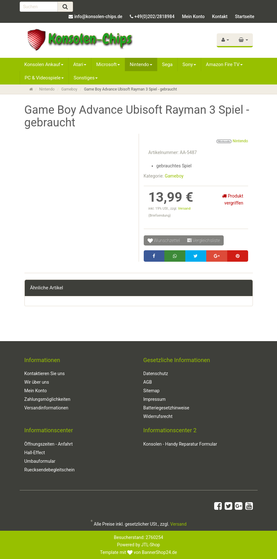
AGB (147, 382)
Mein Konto (193, 16)
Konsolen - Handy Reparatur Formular (180, 444)
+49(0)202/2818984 (155, 16)
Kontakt (220, 16)
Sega (167, 64)
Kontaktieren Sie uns (44, 373)
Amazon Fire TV (224, 64)
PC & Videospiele (44, 78)
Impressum (154, 399)
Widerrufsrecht (158, 416)
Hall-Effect (34, 452)
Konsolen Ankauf (43, 64)
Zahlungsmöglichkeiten (47, 399)
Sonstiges (86, 78)
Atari (79, 64)
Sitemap (151, 390)
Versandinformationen (46, 407)
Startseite (244, 16)
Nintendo (141, 64)
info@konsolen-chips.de (98, 16)
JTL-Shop (150, 544)
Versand (184, 208)
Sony (189, 64)
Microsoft (108, 64)
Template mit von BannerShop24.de (138, 552)
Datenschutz (155, 373)
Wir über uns (36, 382)
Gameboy (69, 89)
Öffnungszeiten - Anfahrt (48, 444)
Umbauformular (40, 461)
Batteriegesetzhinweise (166, 407)
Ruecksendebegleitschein (49, 469)
